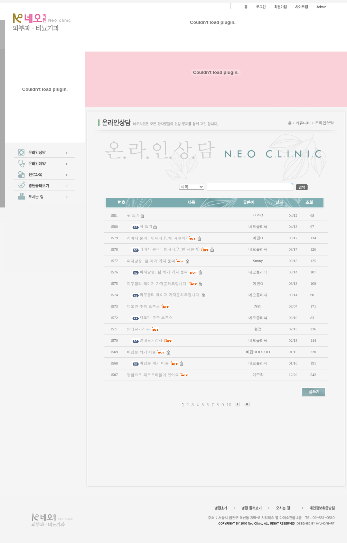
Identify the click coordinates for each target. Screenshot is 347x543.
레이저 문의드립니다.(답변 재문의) (157, 238)
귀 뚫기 (133, 215)
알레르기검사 (138, 329)
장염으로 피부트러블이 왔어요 (153, 374)
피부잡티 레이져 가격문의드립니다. (157, 283)
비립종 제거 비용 (141, 352)
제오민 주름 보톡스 (143, 306)
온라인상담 (324, 122)
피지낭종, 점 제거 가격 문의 (151, 260)
